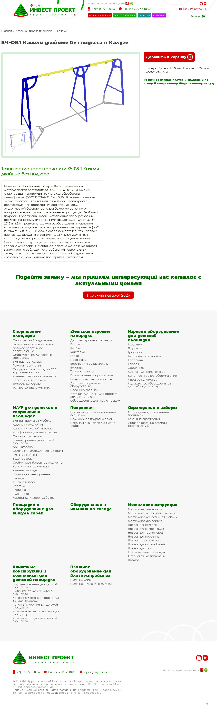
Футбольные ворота (27, 383)
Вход (186, 8)
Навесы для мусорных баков (33, 497)
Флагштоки (21, 493)
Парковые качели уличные (32, 474)
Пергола (19, 485)
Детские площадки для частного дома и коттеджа (93, 395)
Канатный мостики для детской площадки (35, 606)
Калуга (39, 5)
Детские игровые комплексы (91, 340)
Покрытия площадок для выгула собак (92, 424)
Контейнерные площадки (146, 552)
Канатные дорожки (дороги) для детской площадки (36, 599)
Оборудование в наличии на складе (91, 506)
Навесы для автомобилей (146, 544)
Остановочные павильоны (146, 555)
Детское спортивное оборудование (28, 349)
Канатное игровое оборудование (152, 375)
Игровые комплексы (142, 379)
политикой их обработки (84, 692)
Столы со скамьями (27, 436)
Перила (133, 559)
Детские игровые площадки (34, 31)
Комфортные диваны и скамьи (35, 432)
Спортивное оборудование (33, 340)
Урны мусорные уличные (31, 466)
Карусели (77, 351)
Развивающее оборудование (91, 375)
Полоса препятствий (27, 365)
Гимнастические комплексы (33, 344)
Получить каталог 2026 (108, 295)
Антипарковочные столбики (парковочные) (148, 424)
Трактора (135, 352)
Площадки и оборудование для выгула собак (33, 508)
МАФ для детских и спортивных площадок (35, 411)
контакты (159, 15)
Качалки (76, 344)
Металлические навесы (145, 509)
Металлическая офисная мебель (152, 516)
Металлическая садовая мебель (151, 513)
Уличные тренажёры (27, 361)
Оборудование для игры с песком (95, 400)
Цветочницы (21, 489)
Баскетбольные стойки (29, 380)
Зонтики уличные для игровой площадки (33, 441)
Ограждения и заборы (152, 407)
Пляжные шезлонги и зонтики (91, 583)
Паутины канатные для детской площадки (35, 585)
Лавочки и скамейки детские (34, 428)
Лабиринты (136, 367)
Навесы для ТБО (139, 548)
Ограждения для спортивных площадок (148, 413)
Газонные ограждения (144, 418)
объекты (144, 15)
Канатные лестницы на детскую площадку (36, 613)
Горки (74, 355)
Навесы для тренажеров (145, 532)
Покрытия (82, 407)
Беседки (19, 478)
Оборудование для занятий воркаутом (32, 356)
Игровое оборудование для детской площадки (153, 335)
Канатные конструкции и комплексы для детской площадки (34, 573)
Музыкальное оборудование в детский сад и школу (150, 385)
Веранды (76, 367)
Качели (62, 31)
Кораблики (136, 360)
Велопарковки (23, 458)
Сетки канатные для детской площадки (33, 592)
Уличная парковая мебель (32, 420)
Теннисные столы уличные (31, 387)
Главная (6, 31)
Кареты (133, 363)
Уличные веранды (25, 470)
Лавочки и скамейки (28, 424)
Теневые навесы (82, 371)
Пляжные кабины (25, 454)
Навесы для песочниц (143, 536)
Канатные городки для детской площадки (35, 619)
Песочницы (78, 359)
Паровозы (135, 348)
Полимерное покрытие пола (91, 418)
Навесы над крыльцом (144, 540)
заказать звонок (124, 15)
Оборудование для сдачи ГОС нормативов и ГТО (35, 371)
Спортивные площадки (27, 333)
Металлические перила (145, 520)
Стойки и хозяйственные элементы (38, 462)
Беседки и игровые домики (90, 363)
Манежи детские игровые (146, 371)
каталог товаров (100, 15)
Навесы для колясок (142, 524)
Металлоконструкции (152, 504)
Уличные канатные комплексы (34, 376)
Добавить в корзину (169, 57)
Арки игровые (23, 446)
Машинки (135, 344)
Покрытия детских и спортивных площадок (93, 413)
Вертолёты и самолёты (144, 356)
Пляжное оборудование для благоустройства (90, 571)
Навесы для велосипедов (146, 528)
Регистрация (198, 8)
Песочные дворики (83, 389)
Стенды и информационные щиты (38, 450)
